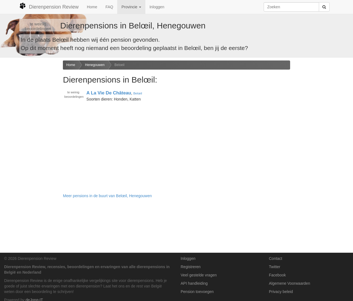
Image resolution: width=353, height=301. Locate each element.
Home (92, 7)
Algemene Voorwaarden (289, 283)
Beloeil (119, 65)
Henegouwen (95, 65)
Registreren (190, 267)
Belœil (137, 93)
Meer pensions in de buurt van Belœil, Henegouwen (107, 196)
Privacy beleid (281, 291)
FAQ (109, 7)
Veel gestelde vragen (199, 275)
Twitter (274, 267)
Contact (275, 258)
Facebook (277, 275)
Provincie (131, 7)
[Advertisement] (29, 147)
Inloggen (156, 7)
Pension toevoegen (197, 291)
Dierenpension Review (49, 6)
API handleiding (194, 283)
